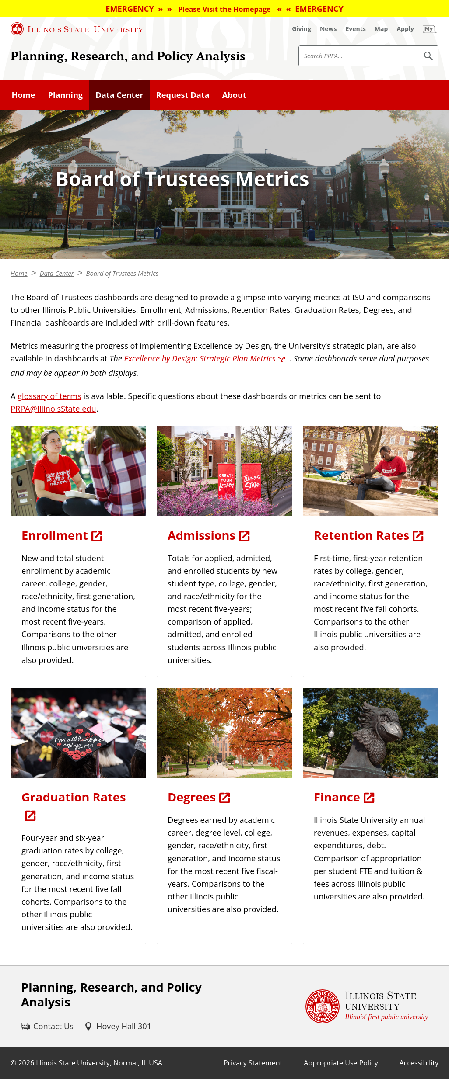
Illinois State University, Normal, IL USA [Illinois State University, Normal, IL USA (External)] (99, 1063)
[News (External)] (328, 28)
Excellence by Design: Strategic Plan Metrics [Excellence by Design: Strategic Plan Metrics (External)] (200, 358)
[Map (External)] (381, 28)
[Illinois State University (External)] (77, 28)
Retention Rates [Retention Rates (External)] (361, 535)
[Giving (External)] (301, 28)
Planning (65, 95)
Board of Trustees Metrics (122, 273)
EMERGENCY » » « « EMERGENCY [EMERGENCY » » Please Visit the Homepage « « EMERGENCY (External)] (224, 8)
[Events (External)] (356, 28)
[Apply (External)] (405, 28)
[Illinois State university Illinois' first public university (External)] (366, 1006)
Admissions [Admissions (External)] (201, 535)
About (234, 95)
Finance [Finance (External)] (337, 797)
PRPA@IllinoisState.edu (53, 408)
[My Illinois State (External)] (429, 28)
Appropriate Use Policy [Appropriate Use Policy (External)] (341, 1063)
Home (23, 95)
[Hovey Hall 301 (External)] (117, 1026)
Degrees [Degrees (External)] (192, 797)
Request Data (183, 95)
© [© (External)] (13, 1063)
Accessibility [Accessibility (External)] (419, 1063)
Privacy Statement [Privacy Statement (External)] (253, 1063)
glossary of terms (49, 396)
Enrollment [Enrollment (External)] (54, 535)
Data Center (119, 95)
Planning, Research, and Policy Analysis (128, 55)
